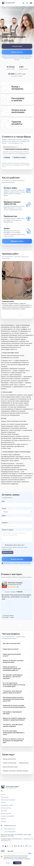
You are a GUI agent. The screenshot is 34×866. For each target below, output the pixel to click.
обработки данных (25, 563)
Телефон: (5, 523)
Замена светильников (9, 763)
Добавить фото (7, 552)
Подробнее (27, 858)
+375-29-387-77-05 (9, 829)
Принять (17, 862)
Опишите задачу (7, 530)
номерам (13, 190)
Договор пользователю (7, 816)
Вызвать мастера (17, 52)
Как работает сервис (7, 805)
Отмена (8, 863)
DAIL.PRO (10, 851)
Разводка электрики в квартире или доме (15, 771)
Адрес (4, 515)
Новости (3, 802)
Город (4, 508)
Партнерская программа (8, 800)
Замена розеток (24, 763)
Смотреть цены (17, 46)
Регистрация (4, 797)
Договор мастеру (6, 808)
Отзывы (3, 794)
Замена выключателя (9, 759)
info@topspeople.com (10, 825)
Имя (3, 501)
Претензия (4, 810)
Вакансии (3, 818)
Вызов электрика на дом (10, 767)
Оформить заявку (17, 241)
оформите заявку (9, 192)
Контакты (3, 821)
